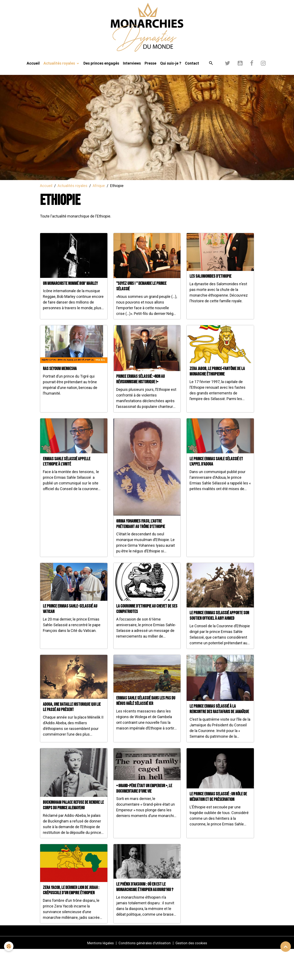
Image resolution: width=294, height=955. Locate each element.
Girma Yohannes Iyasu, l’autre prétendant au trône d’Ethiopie (140, 529)
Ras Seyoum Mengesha (60, 374)
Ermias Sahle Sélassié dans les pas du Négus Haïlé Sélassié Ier (145, 706)
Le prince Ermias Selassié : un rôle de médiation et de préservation (218, 802)
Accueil (33, 68)
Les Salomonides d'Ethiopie (210, 282)
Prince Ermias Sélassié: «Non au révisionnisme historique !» (140, 384)
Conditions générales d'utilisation (144, 948)
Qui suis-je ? (170, 68)
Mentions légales (97, 948)
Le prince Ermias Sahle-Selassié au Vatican (70, 614)
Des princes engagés (101, 68)
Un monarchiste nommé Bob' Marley (70, 289)
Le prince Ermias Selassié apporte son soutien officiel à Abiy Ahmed (219, 621)
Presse (150, 68)
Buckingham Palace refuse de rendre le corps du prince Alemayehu (73, 810)
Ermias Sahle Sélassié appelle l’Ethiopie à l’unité (66, 467)
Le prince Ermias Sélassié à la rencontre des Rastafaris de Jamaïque (219, 714)
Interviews (132, 68)
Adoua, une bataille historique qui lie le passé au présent (72, 712)
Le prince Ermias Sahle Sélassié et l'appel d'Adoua (216, 467)
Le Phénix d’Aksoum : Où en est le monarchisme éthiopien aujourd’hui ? (144, 892)
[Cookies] (9, 946)
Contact (192, 68)
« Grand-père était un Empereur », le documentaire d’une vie (144, 794)
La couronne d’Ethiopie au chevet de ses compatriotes (146, 614)
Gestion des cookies (194, 948)
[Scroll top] (285, 946)
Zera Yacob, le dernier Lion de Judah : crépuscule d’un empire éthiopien (71, 895)
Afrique (99, 191)
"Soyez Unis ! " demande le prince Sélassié (141, 291)
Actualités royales (60, 68)
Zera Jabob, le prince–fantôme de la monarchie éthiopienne (217, 376)
